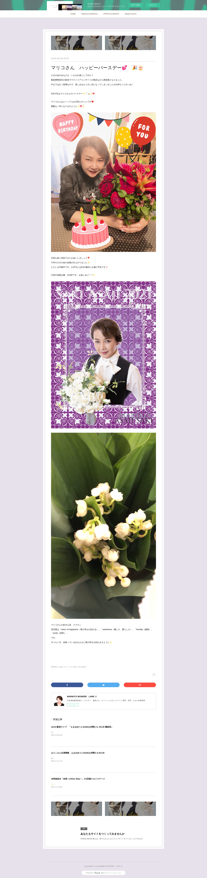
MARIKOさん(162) (57, 667)
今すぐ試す (135, 5)
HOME (73, 14)
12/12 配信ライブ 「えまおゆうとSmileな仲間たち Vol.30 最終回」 (82, 727)
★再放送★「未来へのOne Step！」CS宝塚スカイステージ (78, 779)
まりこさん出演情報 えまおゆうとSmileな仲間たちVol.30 (78, 753)
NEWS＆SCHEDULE (89, 14)
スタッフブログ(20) (70, 667)
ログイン (153, 5)
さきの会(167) (81, 667)
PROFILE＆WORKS (111, 14)
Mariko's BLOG (131, 14)
